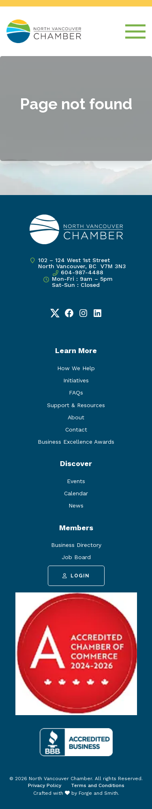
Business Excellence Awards (76, 441)
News (76, 505)
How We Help (76, 368)
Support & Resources (76, 405)
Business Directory (76, 545)
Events (76, 481)
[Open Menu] (135, 31)
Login (76, 576)
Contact (76, 429)
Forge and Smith (98, 793)
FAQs (76, 392)
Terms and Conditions (97, 785)
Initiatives (76, 380)
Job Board (76, 557)
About (76, 417)
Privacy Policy (44, 785)
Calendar (76, 493)
